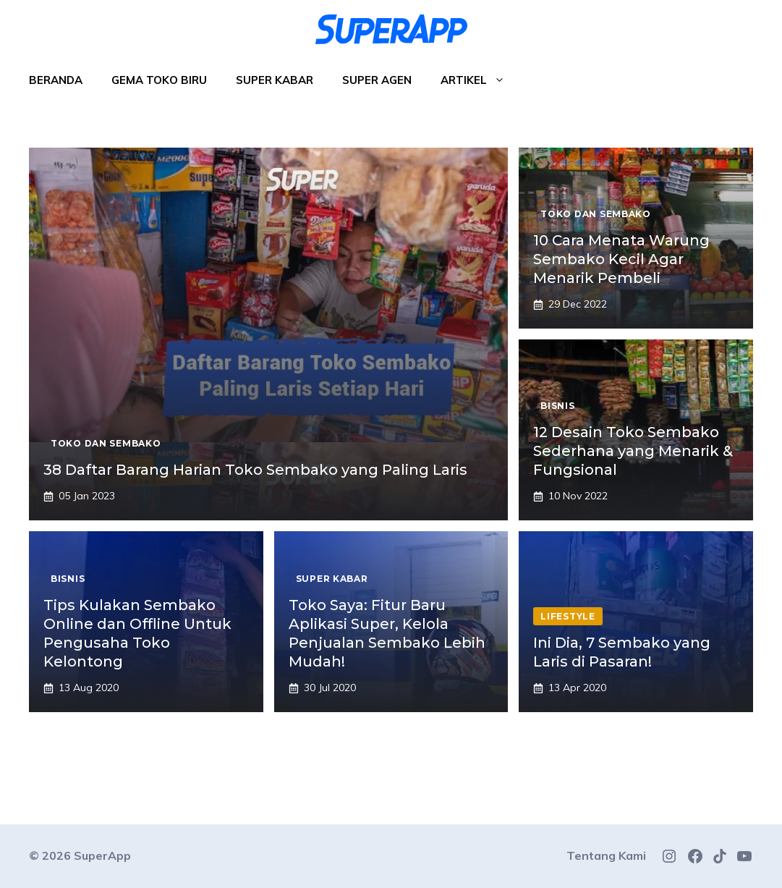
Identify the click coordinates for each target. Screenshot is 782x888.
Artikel (480, 80)
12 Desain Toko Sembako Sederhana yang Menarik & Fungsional (633, 450)
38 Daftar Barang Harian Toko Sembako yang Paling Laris (255, 469)
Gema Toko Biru (159, 80)
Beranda (55, 80)
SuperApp (102, 855)
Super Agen (377, 80)
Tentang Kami (606, 855)
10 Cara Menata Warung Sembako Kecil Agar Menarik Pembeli (621, 259)
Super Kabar (274, 80)
